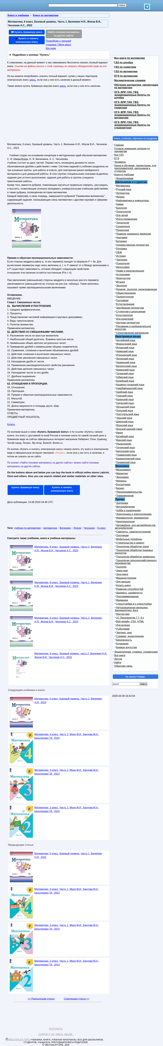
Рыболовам (123, 629)
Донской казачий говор (129, 429)
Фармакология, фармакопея (132, 518)
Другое (118, 659)
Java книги (122, 574)
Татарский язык (125, 373)
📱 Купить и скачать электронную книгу (26, 40)
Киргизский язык (125, 451)
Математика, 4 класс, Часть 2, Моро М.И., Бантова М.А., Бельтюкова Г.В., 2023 (66, 736)
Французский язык (126, 344)
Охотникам (122, 535)
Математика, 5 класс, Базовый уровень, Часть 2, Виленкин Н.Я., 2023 (68, 700)
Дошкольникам (124, 178)
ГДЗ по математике (126, 71)
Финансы (121, 481)
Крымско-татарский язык (130, 384)
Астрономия (123, 274)
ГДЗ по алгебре (123, 62)
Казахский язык (125, 399)
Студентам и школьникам (131, 311)
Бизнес (120, 488)
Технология (122, 222)
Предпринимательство (129, 492)
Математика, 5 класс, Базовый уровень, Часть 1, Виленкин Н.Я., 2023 (68, 855)
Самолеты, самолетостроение (133, 531)
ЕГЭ (116, 158)
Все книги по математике (129, 58)
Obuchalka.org (19, 1039)
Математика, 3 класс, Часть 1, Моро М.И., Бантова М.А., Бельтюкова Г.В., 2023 (66, 927)
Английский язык (125, 340)
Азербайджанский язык (129, 388)
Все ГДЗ (119, 155)
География (122, 300)
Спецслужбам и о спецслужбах (134, 604)
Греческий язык (125, 403)
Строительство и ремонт (130, 543)
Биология (121, 208)
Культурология (124, 315)
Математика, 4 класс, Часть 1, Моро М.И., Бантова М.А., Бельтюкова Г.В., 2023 (66, 891)
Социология (123, 226)
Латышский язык (125, 407)
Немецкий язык (125, 351)
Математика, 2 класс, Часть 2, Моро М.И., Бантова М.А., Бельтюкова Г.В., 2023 (66, 809)
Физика (120, 197)
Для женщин (123, 581)
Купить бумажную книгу (25, 487)
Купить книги (123, 585)
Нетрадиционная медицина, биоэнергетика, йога (131, 609)
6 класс (101, 528)
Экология (121, 285)
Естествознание (125, 304)
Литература (122, 193)
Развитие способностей (129, 589)
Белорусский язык (126, 366)
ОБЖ (119, 252)
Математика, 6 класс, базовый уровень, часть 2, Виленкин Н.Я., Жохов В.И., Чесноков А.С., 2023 (71, 655)
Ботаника (121, 241)
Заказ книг (122, 570)
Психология (123, 263)
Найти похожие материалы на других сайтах (63, 34)
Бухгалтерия (123, 484)
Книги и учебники (124, 174)
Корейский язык (125, 381)
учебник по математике (27, 528)
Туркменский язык (126, 455)
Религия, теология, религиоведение (136, 289)
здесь (32, 79)
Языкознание (123, 444)
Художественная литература (132, 245)
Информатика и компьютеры (132, 200)
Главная (119, 145)
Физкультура (123, 278)
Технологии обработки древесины (135, 556)
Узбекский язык (125, 377)
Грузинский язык (125, 447)
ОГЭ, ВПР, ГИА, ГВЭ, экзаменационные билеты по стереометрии (132, 125)
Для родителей (124, 319)
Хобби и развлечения (128, 510)
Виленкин (65, 528)
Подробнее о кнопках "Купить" (31, 55)
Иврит (119, 432)
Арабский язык (124, 392)
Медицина (122, 600)
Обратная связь (123, 666)
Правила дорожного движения (133, 234)
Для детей (122, 215)
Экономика (122, 477)
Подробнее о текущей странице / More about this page (58, 45)
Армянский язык (125, 370)
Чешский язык (124, 418)
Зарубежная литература (130, 308)
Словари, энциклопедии (130, 636)
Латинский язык (125, 358)
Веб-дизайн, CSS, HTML (130, 621)
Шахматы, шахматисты (129, 592)
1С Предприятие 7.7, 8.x (130, 617)
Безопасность (124, 640)
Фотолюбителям (125, 506)
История (121, 256)
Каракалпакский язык (128, 458)
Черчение (121, 259)
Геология (121, 567)
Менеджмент (123, 469)
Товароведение (125, 495)
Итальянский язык (126, 355)
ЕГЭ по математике (126, 76)
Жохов (77, 528)
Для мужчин (123, 625)
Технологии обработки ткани (132, 546)
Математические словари (130, 80)
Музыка (120, 282)
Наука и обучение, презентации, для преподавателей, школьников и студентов (135, 168)
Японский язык (124, 425)
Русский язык (123, 189)
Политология (123, 211)
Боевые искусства (126, 647)
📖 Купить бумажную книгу (26, 32)
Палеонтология (125, 296)
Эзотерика (122, 503)
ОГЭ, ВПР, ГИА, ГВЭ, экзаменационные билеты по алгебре (132, 95)
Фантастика (122, 614)
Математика (123, 185)
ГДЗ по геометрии (125, 67)
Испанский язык (125, 347)
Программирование (127, 596)
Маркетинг (122, 473)
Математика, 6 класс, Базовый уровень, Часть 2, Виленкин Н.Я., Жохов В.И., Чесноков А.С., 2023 (68, 549)
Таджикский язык (126, 462)
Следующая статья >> (76, 998)
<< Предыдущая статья (41, 998)
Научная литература (128, 322)
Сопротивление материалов (132, 333)
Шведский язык (125, 421)
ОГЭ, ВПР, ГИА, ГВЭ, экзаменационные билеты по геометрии (132, 105)
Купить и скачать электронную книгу (62, 489)
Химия (120, 204)
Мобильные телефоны (129, 539)
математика (50, 528)
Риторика (121, 248)
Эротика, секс (124, 632)
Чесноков (89, 528)
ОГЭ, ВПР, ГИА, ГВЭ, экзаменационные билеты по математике (132, 115)
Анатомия (121, 237)
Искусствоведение (126, 219)
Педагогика (122, 230)
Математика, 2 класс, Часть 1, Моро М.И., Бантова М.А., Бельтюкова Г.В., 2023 (66, 963)
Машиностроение (126, 578)
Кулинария (122, 643)
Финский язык (124, 440)
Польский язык (124, 410)
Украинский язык (125, 362)
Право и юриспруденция (130, 271)
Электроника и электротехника (134, 514)
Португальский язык (127, 414)
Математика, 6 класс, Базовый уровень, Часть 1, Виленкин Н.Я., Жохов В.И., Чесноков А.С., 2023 (68, 584)
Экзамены (120, 162)
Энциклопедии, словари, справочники (136, 652)
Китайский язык (125, 436)
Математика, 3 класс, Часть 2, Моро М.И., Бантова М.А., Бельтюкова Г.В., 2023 (66, 772)
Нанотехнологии (125, 521)
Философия (123, 267)
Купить (11, 424)
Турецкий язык (124, 395)
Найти (117, 662)
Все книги (119, 655)
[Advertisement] (34, 116)
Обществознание (126, 293)
